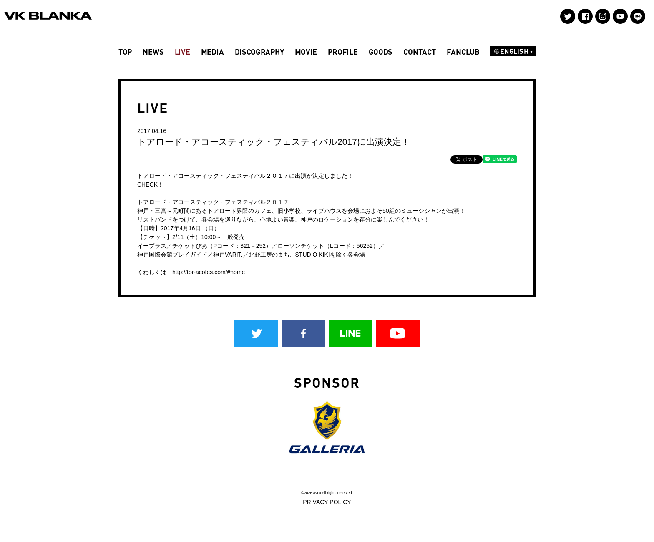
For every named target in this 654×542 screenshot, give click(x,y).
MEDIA (212, 51)
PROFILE (342, 51)
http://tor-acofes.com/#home (208, 272)
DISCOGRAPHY (259, 51)
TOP (125, 51)
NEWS (153, 51)
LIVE (182, 51)
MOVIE (306, 51)
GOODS (381, 51)
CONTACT (419, 51)
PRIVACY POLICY (327, 502)
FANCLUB (463, 51)
